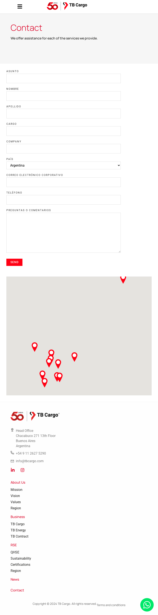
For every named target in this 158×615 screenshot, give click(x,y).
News (15, 579)
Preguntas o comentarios (28, 210)
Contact (17, 590)
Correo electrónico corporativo (34, 175)
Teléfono (14, 192)
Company (13, 141)
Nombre (12, 89)
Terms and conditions (111, 605)
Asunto (12, 71)
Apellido (13, 106)
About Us (18, 482)
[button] (19, 6)
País (9, 159)
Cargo (11, 124)
